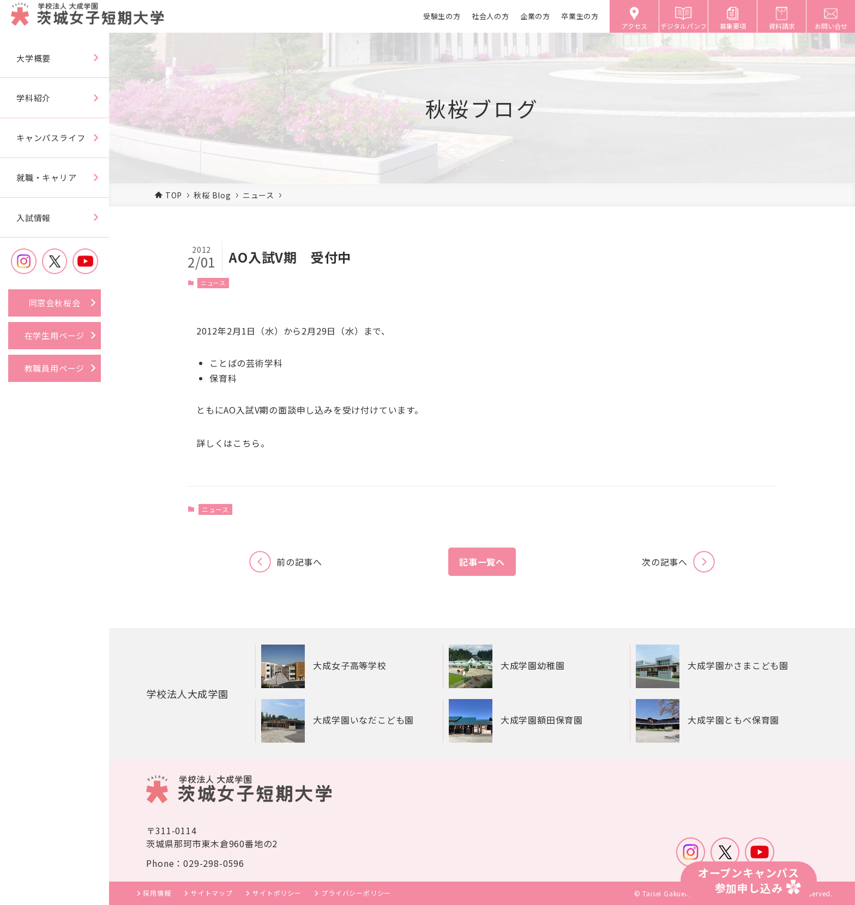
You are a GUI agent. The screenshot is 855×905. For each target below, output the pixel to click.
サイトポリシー (277, 892)
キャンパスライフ (50, 137)
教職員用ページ (55, 368)
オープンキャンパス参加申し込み (748, 880)
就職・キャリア (46, 177)
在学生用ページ (55, 335)
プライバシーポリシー (356, 892)
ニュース (213, 282)
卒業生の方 (580, 16)
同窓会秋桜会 (55, 302)
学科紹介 (33, 98)
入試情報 (33, 217)
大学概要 (33, 58)
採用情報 (157, 892)
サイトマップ (212, 892)
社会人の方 (490, 16)
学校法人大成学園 (191, 693)
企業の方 (535, 16)
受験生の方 (442, 16)
